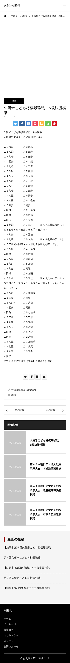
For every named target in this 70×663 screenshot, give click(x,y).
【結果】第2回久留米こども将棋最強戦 (27, 587)
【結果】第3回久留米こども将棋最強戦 (27, 567)
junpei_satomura (27, 390)
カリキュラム (11, 635)
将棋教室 (8, 629)
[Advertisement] (35, 58)
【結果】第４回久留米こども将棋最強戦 (27, 547)
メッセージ (10, 624)
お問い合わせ (11, 646)
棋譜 (14, 101)
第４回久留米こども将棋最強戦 (22, 557)
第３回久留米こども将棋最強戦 (22, 577)
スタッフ (8, 640)
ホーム (7, 618)
